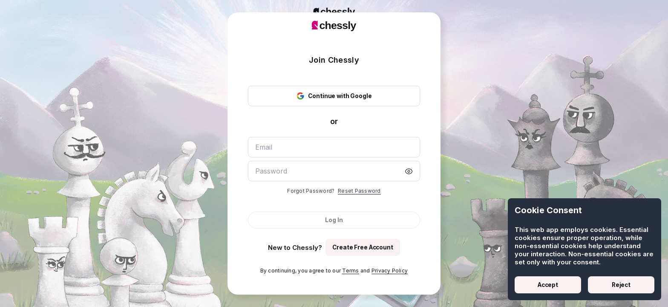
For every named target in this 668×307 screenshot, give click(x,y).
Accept (548, 284)
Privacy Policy (389, 270)
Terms (350, 270)
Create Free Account (362, 247)
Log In (334, 220)
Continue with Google (333, 96)
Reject (621, 284)
